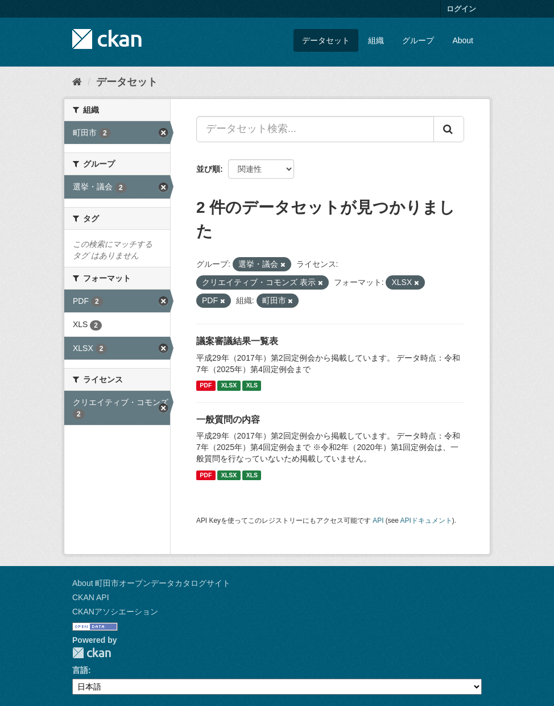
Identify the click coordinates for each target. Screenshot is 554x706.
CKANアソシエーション (115, 611)
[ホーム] (77, 82)
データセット (326, 40)
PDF (206, 385)
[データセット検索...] (315, 129)
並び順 (208, 169)
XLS (252, 385)
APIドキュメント (426, 521)
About (462, 40)
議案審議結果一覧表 (237, 341)
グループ (418, 40)
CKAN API (90, 597)
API (378, 521)
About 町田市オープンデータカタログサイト (151, 583)
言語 (80, 670)
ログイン (461, 9)
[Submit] (448, 129)
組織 (376, 40)
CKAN (91, 653)
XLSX (229, 385)
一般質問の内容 (228, 419)
